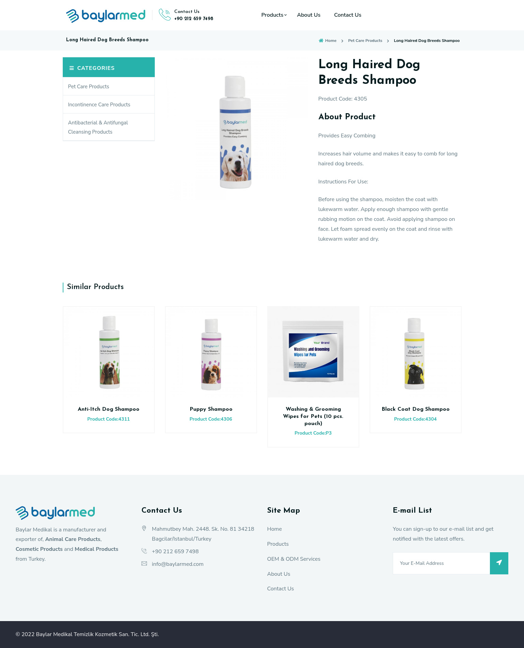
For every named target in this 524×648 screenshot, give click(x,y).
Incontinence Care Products (99, 104)
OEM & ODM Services (293, 559)
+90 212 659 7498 (193, 18)
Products (272, 15)
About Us (308, 15)
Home (327, 40)
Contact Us (347, 15)
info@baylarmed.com (178, 564)
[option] (236, 128)
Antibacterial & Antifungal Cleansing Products (98, 127)
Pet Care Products (365, 40)
